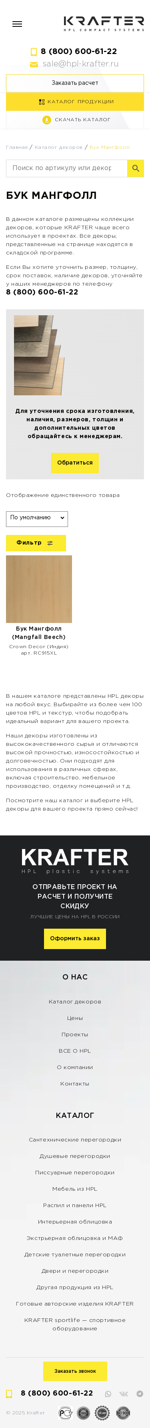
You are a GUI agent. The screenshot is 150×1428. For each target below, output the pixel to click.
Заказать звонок (75, 1371)
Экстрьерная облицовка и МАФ (75, 1238)
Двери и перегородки (75, 1271)
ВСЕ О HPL (75, 1051)
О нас (75, 977)
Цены (75, 1018)
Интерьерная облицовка (75, 1222)
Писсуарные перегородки (74, 1172)
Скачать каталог (83, 120)
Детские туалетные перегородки (75, 1254)
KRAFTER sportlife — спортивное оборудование (75, 1324)
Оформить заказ (75, 938)
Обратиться (75, 463)
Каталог (75, 1116)
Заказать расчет (75, 83)
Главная (17, 147)
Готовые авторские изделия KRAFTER (75, 1304)
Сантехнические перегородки (75, 1140)
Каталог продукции (81, 102)
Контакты (74, 1084)
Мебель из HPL (74, 1189)
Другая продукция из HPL (75, 1287)
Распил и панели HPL (75, 1205)
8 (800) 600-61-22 (78, 51)
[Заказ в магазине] (37, 518)
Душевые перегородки (75, 1156)
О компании (75, 1067)
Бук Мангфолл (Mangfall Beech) (39, 633)
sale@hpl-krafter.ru (80, 64)
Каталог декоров (59, 147)
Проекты (75, 1034)
